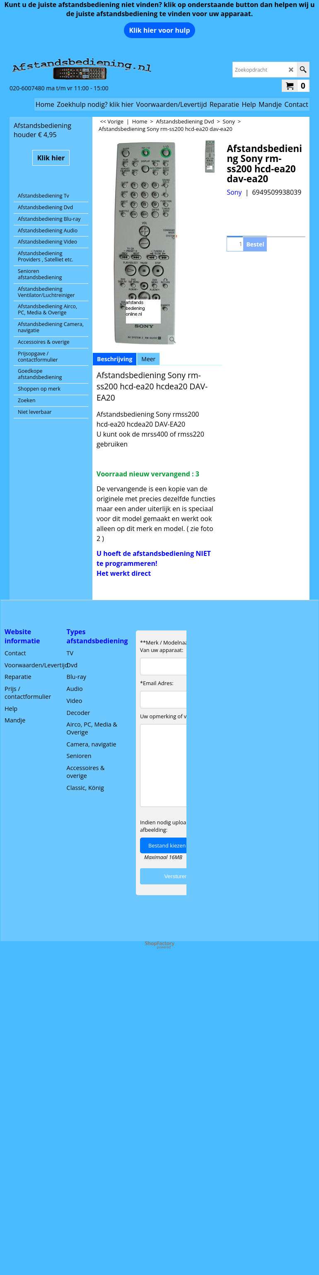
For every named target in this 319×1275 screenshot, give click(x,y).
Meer (148, 359)
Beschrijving (114, 359)
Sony (234, 192)
